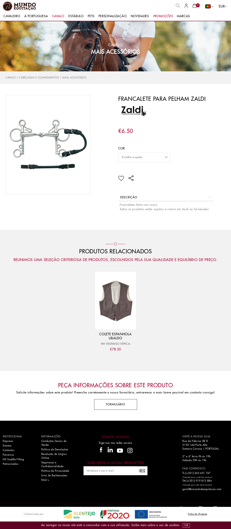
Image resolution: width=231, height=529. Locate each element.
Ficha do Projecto (197, 514)
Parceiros (8, 454)
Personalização (112, 16)
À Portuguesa (36, 16)
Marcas (183, 16)
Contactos (8, 450)
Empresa (8, 441)
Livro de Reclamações (54, 475)
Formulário (115, 404)
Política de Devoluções (54, 449)
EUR (222, 6)
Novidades (140, 16)
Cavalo (58, 16)
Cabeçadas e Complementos (39, 77)
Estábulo (76, 16)
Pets (91, 16)
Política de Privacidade (55, 471)
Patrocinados (10, 464)
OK (186, 525)
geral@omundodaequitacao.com (201, 489)
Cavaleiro (11, 16)
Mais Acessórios (115, 52)
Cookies (174, 525)
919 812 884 (204, 480)
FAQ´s (45, 480)
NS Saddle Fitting (13, 459)
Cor (121, 148)
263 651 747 (202, 473)
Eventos (7, 445)
